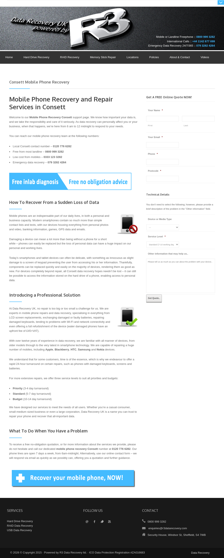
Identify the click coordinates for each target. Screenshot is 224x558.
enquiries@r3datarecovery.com (167, 528)
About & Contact (178, 57)
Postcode (154, 171)
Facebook (94, 522)
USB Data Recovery (19, 530)
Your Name (155, 110)
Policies (153, 57)
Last (186, 125)
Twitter (102, 522)
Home (9, 57)
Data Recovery (200, 552)
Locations (133, 57)
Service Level (156, 236)
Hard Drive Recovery (37, 57)
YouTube (109, 522)
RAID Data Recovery (20, 525)
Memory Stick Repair (103, 57)
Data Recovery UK (42, 20)
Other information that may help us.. (168, 253)
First (150, 125)
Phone (153, 154)
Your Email (155, 137)
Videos (205, 57)
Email (87, 522)
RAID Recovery (69, 57)
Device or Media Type (160, 219)
